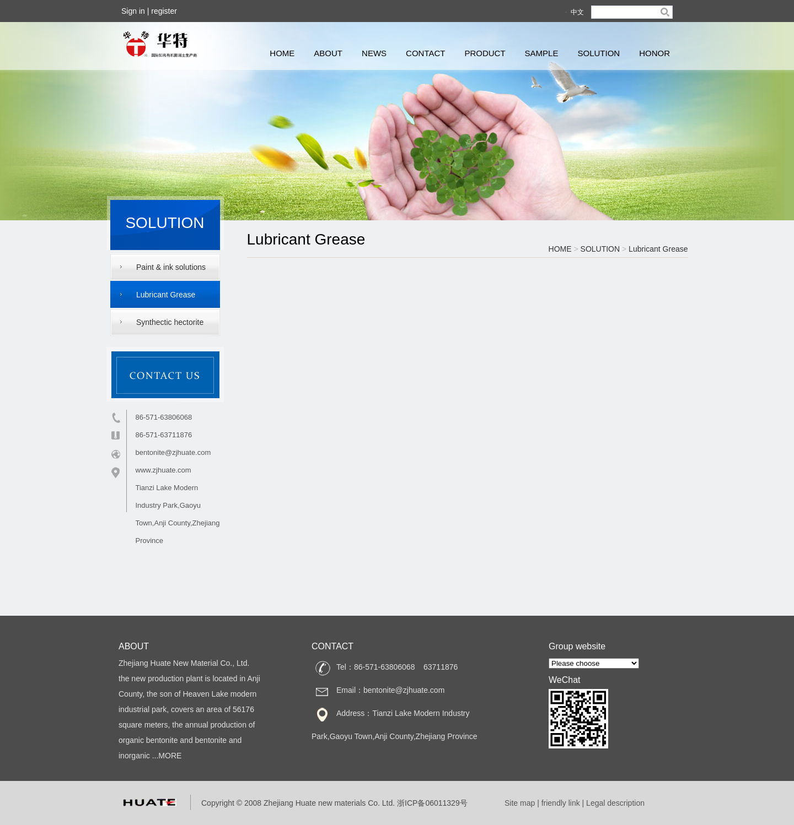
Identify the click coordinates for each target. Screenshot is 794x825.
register (164, 11)
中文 (577, 12)
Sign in (133, 11)
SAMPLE (542, 53)
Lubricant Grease (165, 294)
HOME (282, 53)
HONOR (654, 53)
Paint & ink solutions (171, 267)
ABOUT (328, 53)
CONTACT (425, 53)
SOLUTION (598, 53)
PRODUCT (484, 53)
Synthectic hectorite (169, 322)
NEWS (374, 53)
